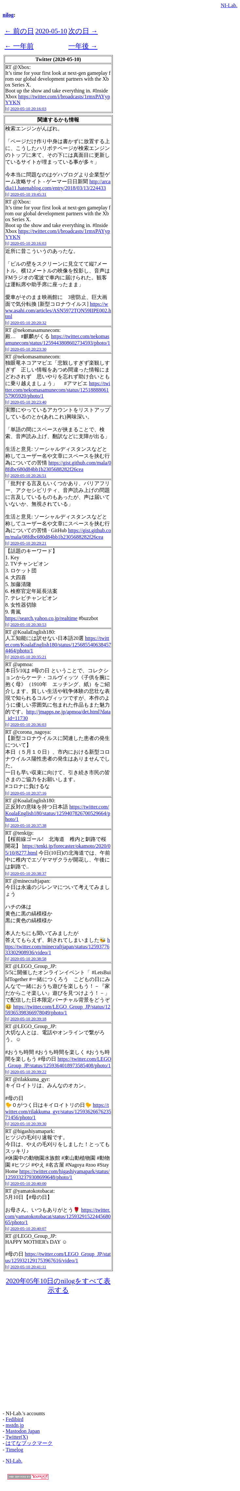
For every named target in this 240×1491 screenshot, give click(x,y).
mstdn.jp (15, 1425)
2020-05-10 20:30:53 (28, 624)
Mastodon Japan (23, 1431)
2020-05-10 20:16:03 (28, 108)
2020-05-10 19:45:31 (28, 194)
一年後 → (82, 46)
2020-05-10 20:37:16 (28, 793)
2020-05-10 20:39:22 (28, 1071)
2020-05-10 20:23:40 (28, 402)
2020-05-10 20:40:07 (28, 1228)
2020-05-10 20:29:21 (28, 543)
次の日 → (83, 31)
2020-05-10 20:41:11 (28, 1266)
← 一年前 (19, 46)
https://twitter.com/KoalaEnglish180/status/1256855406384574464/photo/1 (58, 644)
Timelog (14, 1449)
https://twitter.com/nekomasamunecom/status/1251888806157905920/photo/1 (57, 390)
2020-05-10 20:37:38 (28, 825)
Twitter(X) (17, 1437)
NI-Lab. (229, 5)
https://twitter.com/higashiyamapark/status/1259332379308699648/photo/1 (57, 1174)
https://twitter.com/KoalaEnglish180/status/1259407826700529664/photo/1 (57, 813)
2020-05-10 (51, 31)
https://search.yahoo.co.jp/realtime (41, 618)
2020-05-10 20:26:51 (28, 475)
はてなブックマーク (29, 1443)
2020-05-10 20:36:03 (28, 724)
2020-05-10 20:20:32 (28, 322)
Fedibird (14, 1419)
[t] (7, 108)
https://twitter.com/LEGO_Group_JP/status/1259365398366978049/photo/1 (57, 1009)
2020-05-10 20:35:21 (28, 656)
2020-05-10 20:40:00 (28, 1183)
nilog (8, 15)
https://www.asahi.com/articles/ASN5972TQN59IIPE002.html (58, 310)
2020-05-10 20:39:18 (28, 1018)
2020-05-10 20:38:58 (28, 958)
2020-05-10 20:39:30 (28, 1123)
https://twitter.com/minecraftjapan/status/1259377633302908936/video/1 (57, 946)
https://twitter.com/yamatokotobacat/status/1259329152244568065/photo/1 (58, 1216)
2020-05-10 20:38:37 (28, 873)
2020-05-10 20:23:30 (28, 349)
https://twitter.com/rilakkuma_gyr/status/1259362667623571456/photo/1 (58, 1111)
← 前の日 (19, 31)
